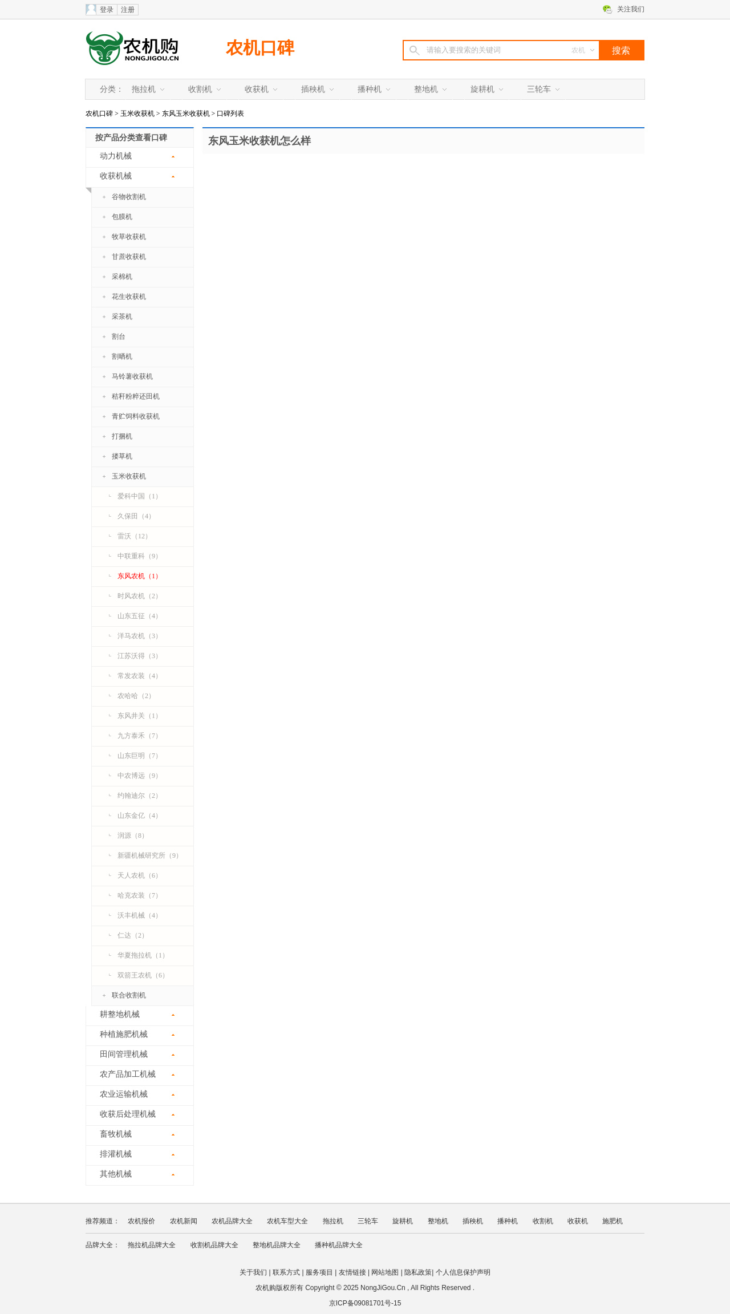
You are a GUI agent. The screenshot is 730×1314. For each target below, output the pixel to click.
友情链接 (352, 1272)
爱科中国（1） (139, 496)
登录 (106, 10)
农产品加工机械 (128, 1074)
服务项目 (319, 1272)
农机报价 (141, 1221)
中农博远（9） (139, 776)
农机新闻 (183, 1221)
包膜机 (122, 217)
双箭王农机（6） (143, 975)
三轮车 (539, 89)
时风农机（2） (139, 596)
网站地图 (385, 1272)
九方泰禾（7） (139, 736)
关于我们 (253, 1272)
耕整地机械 (120, 1014)
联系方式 (286, 1272)
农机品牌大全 (232, 1221)
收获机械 (109, 180)
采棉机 (122, 277)
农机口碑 (260, 47)
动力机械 (116, 156)
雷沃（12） (134, 536)
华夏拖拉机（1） (143, 955)
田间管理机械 (124, 1054)
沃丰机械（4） (139, 915)
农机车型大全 (287, 1221)
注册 (128, 10)
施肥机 (612, 1221)
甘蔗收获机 (129, 257)
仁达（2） (132, 935)
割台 (118, 336)
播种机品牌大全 (339, 1245)
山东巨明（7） (139, 756)
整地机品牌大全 (277, 1245)
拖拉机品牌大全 (152, 1245)
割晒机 (122, 356)
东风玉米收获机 (186, 113)
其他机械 (116, 1174)
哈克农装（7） (139, 895)
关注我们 (630, 9)
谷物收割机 (129, 197)
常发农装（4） (139, 676)
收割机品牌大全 (214, 1245)
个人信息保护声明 (463, 1272)
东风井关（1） (139, 716)
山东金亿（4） (139, 816)
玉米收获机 (137, 113)
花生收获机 (129, 297)
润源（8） (132, 836)
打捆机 (122, 436)
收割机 (200, 89)
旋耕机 (482, 89)
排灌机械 (116, 1154)
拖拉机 (144, 89)
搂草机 (122, 456)
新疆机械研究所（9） (149, 855)
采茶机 (122, 317)
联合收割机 (129, 995)
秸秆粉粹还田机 (136, 396)
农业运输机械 (124, 1094)
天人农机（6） (139, 875)
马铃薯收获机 (132, 376)
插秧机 (313, 89)
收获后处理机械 (128, 1114)
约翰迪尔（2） (139, 796)
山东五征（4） (139, 616)
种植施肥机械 (124, 1034)
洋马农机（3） (139, 636)
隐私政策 (418, 1272)
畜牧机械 (116, 1134)
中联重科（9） (139, 556)
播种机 (370, 89)
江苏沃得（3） (139, 656)
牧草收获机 (129, 237)
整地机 (426, 89)
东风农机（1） (139, 576)
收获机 (257, 89)
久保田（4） (136, 516)
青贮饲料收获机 (136, 416)
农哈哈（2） (136, 696)
